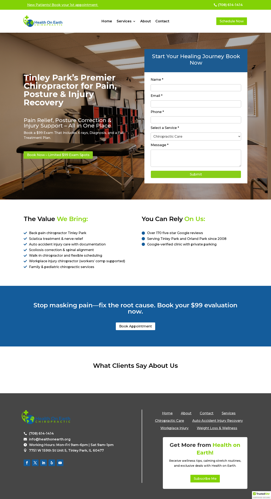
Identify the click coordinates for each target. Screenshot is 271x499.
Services (124, 21)
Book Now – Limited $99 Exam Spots (58, 155)
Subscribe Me (205, 479)
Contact (162, 21)
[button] (261, 495)
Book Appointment (135, 326)
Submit (196, 174)
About (145, 21)
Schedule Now (232, 21)
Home (107, 21)
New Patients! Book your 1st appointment (62, 5)
